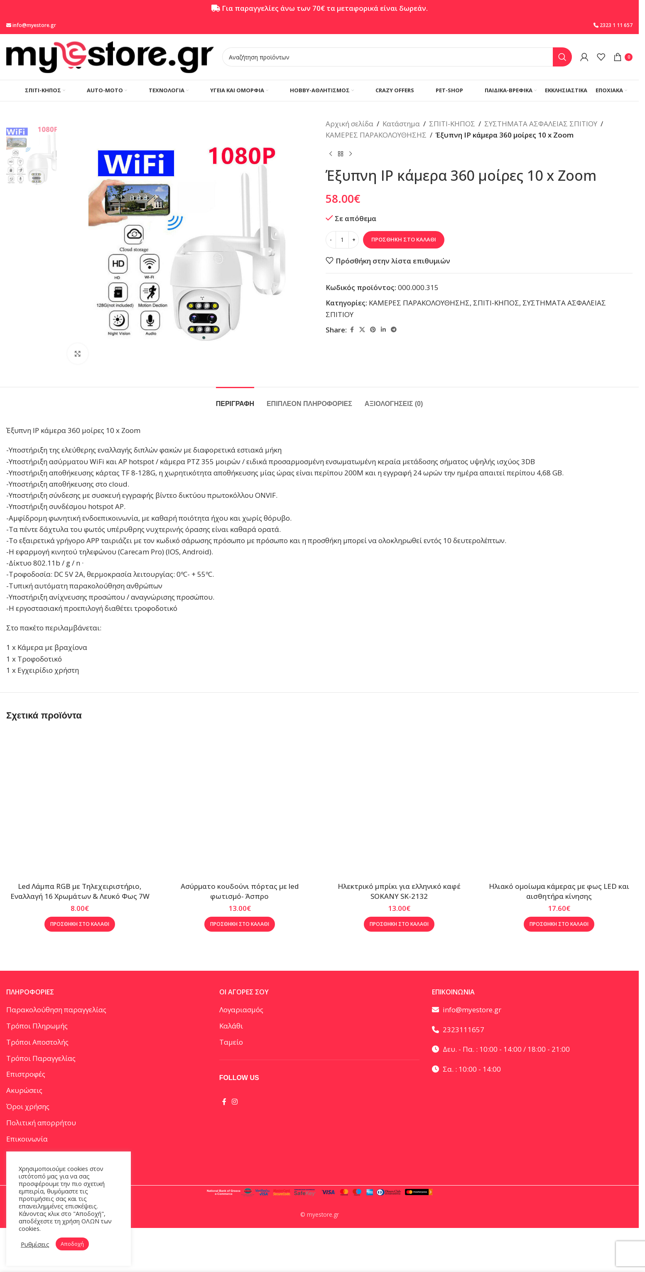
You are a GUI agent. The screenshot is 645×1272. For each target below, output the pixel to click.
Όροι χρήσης (27, 1106)
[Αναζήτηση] (397, 56)
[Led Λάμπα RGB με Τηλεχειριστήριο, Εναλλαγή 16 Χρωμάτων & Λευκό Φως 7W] (80, 804)
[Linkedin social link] (383, 329)
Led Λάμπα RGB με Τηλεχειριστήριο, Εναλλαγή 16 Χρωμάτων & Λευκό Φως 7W (80, 891)
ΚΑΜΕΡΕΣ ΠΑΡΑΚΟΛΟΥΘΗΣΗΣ (376, 135)
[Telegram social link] (393, 329)
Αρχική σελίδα (349, 123)
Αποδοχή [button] (72, 1243)
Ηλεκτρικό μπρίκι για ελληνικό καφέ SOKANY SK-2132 (399, 891)
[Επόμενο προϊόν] (351, 154)
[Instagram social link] (234, 1102)
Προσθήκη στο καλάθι (403, 239)
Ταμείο (231, 1042)
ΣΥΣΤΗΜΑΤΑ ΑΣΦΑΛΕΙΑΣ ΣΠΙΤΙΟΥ (540, 123)
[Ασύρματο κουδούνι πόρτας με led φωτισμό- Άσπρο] (240, 804)
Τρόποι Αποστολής (37, 1042)
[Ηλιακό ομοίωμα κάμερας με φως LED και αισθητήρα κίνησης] (559, 804)
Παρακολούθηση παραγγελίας (56, 1009)
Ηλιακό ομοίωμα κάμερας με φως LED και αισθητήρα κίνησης (559, 891)
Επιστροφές (25, 1074)
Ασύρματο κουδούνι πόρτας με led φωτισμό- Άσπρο (240, 891)
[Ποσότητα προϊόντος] (342, 239)
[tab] (235, 399)
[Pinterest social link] (373, 329)
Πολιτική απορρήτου (41, 1122)
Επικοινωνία (27, 1139)
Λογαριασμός (241, 1009)
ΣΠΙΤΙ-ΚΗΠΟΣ (452, 123)
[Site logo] (110, 56)
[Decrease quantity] (331, 239)
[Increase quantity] (353, 239)
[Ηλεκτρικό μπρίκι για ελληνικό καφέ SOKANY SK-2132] (399, 804)
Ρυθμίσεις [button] (35, 1244)
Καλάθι (231, 1026)
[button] (79, 924)
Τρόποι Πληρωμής (37, 1026)
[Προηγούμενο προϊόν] (331, 154)
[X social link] (362, 329)
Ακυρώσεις (24, 1090)
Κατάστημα (401, 123)
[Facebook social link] (352, 329)
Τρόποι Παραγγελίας (41, 1058)
